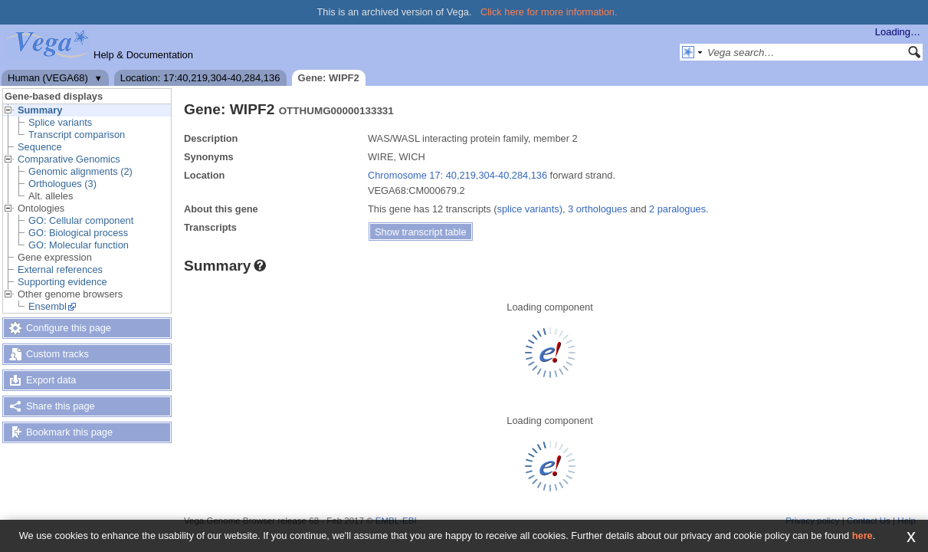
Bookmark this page (69, 432)
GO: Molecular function (78, 245)
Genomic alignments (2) (80, 171)
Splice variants (60, 122)
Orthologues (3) (62, 183)
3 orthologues (598, 209)
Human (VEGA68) (48, 78)
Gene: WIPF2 (328, 78)
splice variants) (529, 209)
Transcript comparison (76, 134)
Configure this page (68, 328)
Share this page (60, 406)
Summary (40, 110)
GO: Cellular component (80, 220)
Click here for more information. (549, 12)
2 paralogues (677, 209)
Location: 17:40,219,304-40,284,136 (200, 78)
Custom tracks (57, 354)
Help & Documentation (143, 55)
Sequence (40, 147)
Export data (51, 380)
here (862, 535)
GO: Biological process (78, 232)
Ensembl (47, 306)
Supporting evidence (62, 282)
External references (60, 269)
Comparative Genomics (69, 159)
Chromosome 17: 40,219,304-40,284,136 (457, 175)
